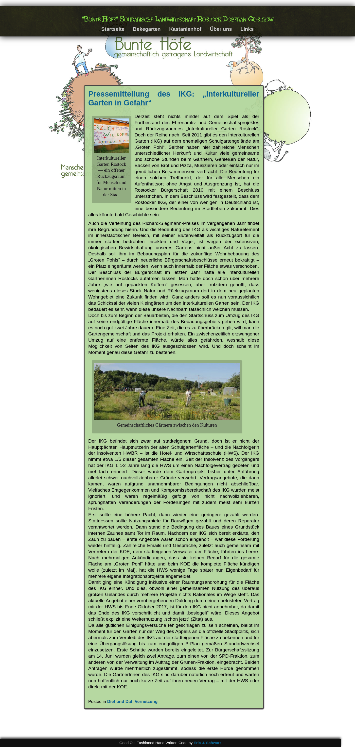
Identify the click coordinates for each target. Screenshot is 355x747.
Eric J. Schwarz (207, 743)
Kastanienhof (185, 29)
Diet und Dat (119, 701)
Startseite (112, 29)
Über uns (221, 29)
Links (247, 29)
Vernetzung (146, 701)
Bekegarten (146, 29)
